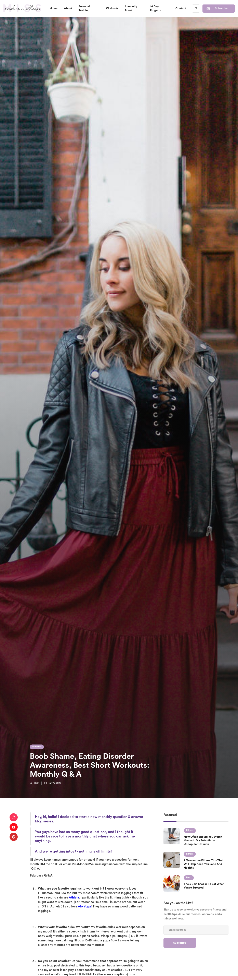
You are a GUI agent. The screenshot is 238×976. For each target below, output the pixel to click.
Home (53, 8)
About (68, 8)
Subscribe (221, 8)
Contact (180, 8)
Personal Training (84, 8)
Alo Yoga (84, 906)
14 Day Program (155, 8)
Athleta (74, 897)
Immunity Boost (131, 8)
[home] (22, 8)
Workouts (112, 8)
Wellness (36, 747)
